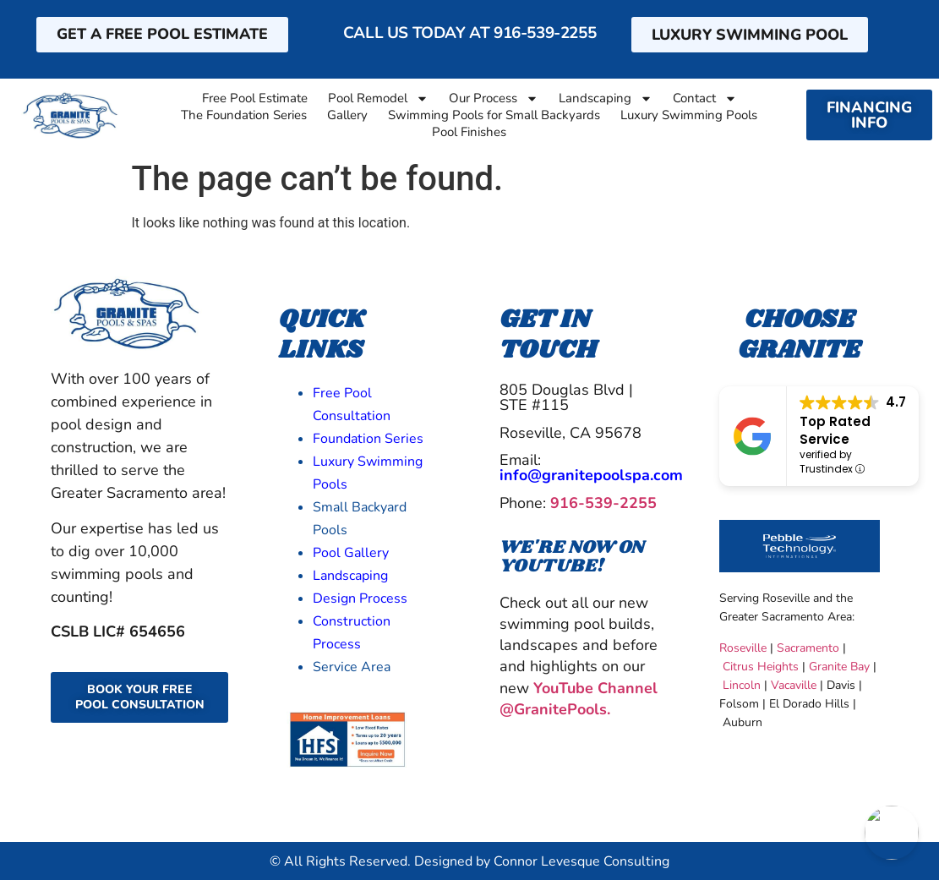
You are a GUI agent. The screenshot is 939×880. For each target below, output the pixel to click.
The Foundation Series (244, 115)
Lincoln (742, 685)
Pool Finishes (469, 131)
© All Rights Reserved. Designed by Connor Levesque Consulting (469, 861)
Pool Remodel (378, 98)
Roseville (743, 648)
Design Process (360, 598)
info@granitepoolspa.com (591, 475)
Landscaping (605, 98)
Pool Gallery (351, 553)
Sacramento (808, 648)
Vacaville (791, 685)
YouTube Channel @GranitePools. (579, 698)
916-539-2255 (545, 33)
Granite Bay (839, 667)
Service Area (351, 667)
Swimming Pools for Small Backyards (494, 115)
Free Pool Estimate (255, 98)
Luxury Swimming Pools (688, 115)
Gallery (347, 115)
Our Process (493, 98)
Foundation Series (368, 438)
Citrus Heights (761, 667)
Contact (705, 98)
